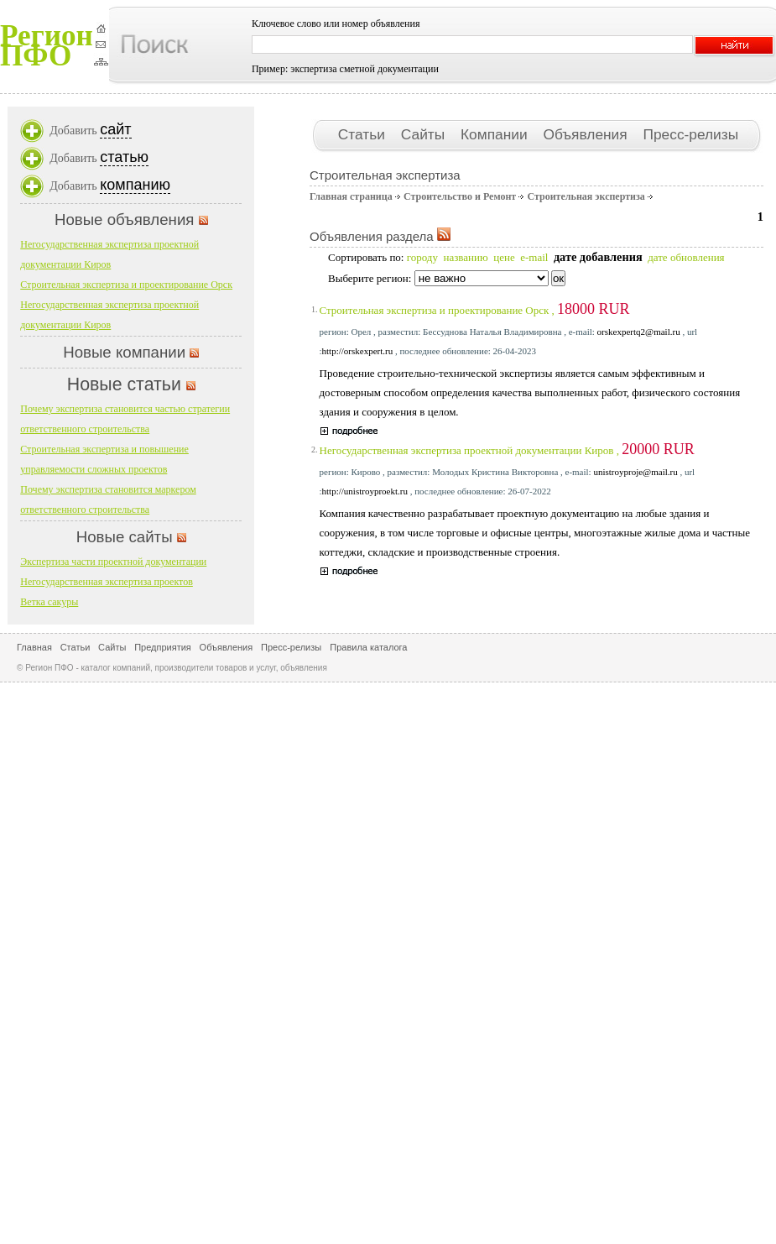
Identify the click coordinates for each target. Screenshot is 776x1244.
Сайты (425, 134)
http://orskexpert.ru (357, 351)
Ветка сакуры (49, 602)
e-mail (534, 257)
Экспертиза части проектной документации (113, 561)
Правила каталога (368, 647)
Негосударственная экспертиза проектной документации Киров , (507, 450)
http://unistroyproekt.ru (365, 491)
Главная (34, 647)
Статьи (363, 134)
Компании (496, 134)
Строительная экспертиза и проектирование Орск (126, 284)
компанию (135, 184)
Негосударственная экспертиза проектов (106, 582)
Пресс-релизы (690, 134)
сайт (115, 129)
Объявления (587, 134)
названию (465, 257)
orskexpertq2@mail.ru (638, 332)
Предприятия (162, 647)
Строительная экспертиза (585, 196)
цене (503, 257)
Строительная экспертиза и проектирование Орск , (475, 310)
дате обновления (686, 257)
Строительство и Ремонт (460, 196)
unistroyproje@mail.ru (635, 472)
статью (124, 157)
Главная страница (351, 196)
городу (422, 257)
